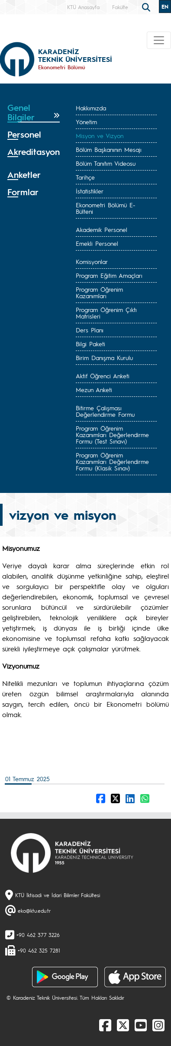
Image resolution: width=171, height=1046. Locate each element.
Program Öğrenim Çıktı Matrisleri (106, 313)
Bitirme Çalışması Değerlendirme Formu (105, 411)
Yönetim (86, 122)
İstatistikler (89, 191)
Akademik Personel (101, 229)
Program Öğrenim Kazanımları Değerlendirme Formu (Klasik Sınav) (112, 461)
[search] (147, 6)
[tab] (33, 112)
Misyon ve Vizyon (99, 135)
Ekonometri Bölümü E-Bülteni (105, 208)
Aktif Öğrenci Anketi (102, 376)
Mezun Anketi (94, 389)
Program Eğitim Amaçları (109, 275)
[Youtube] (141, 1025)
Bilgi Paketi (90, 344)
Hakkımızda (91, 108)
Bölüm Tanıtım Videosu (106, 163)
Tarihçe (85, 177)
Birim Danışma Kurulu (104, 357)
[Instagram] (158, 1025)
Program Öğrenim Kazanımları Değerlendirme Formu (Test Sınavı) (112, 434)
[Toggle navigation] (159, 40)
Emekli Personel (97, 243)
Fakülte (120, 6)
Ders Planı (89, 330)
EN (164, 6)
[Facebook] (105, 1025)
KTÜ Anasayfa (83, 6)
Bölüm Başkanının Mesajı (109, 149)
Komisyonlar (92, 261)
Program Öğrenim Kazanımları (99, 292)
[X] (123, 1025)
